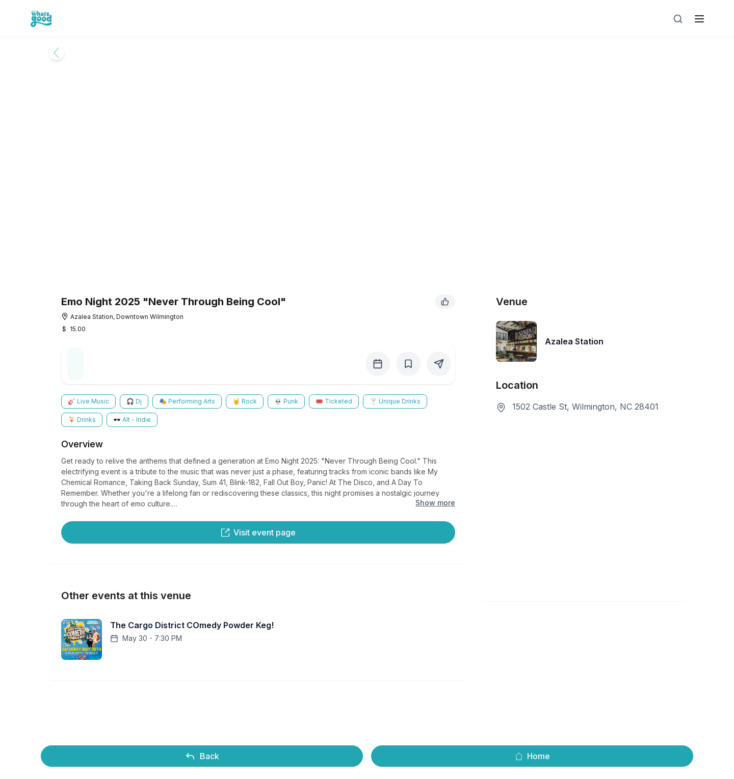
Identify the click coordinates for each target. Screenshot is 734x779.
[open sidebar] (699, 19)
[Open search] (678, 19)
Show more (435, 502)
